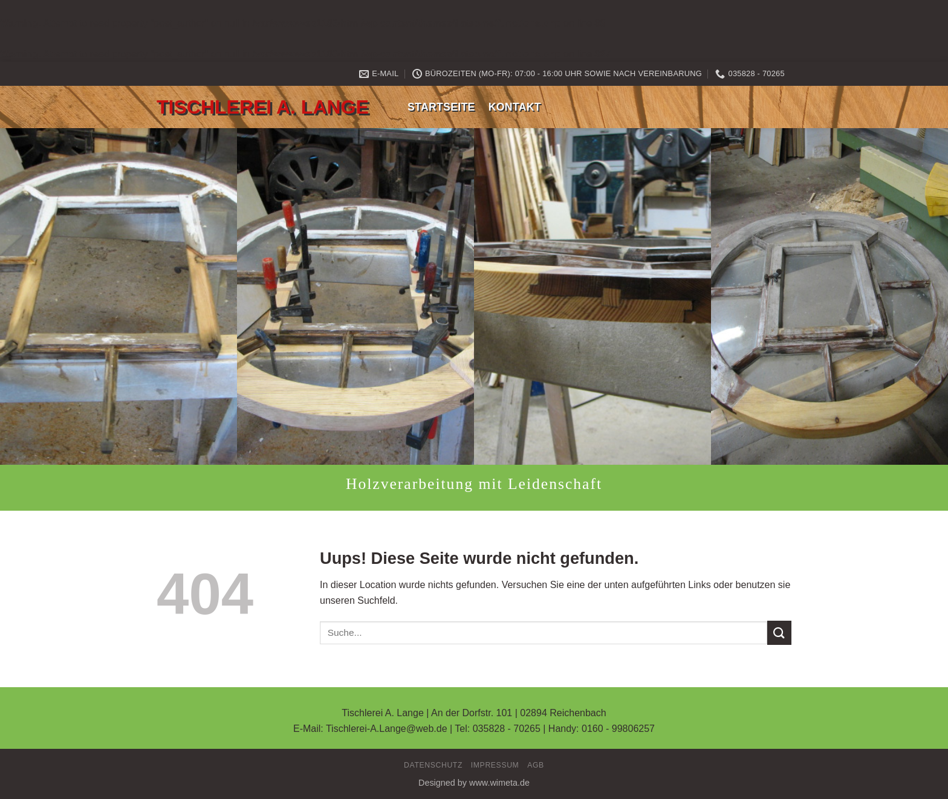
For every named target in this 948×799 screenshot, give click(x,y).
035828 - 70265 (507, 728)
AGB (535, 765)
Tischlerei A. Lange (263, 107)
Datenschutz (433, 765)
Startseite (441, 107)
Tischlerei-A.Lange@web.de (386, 728)
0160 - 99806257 (618, 728)
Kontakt (515, 107)
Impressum (495, 765)
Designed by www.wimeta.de (474, 783)
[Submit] (779, 632)
